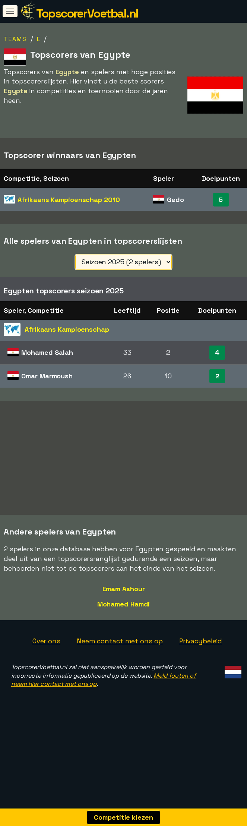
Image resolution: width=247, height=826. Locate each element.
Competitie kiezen (123, 817)
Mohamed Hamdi (123, 631)
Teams (15, 39)
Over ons (46, 667)
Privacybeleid (200, 667)
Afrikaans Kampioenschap (69, 199)
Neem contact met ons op (120, 667)
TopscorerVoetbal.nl (87, 13)
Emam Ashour (123, 615)
